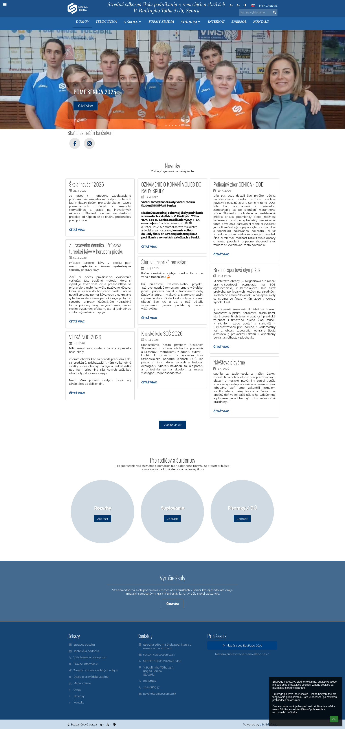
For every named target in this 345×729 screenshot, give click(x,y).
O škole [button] (133, 22)
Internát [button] (216, 22)
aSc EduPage (268, 724)
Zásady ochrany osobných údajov (95, 670)
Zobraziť (102, 518)
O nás (77, 689)
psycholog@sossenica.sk (159, 693)
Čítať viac (77, 230)
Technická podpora (86, 651)
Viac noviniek (173, 425)
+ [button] (231, 5)
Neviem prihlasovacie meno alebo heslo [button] (242, 654)
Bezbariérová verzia (82, 724)
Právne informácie (85, 664)
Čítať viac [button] (85, 106)
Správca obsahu (84, 644)
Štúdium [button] (191, 22)
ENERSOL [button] (239, 22)
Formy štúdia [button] (161, 22)
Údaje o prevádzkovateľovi (91, 676)
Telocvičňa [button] (106, 22)
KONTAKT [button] (261, 22)
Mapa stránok (82, 683)
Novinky (78, 696)
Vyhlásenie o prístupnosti (90, 657)
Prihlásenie (268, 5)
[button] (253, 5)
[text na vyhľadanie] (258, 12)
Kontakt (78, 702)
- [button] (238, 5)
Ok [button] (334, 719)
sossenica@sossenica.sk (159, 654)
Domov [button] (82, 22)
